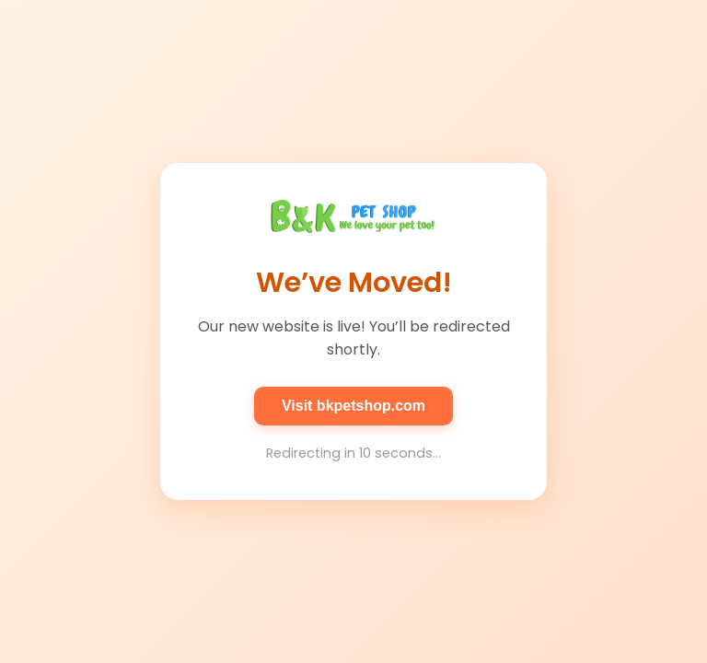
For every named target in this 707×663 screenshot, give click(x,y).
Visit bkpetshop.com (353, 405)
